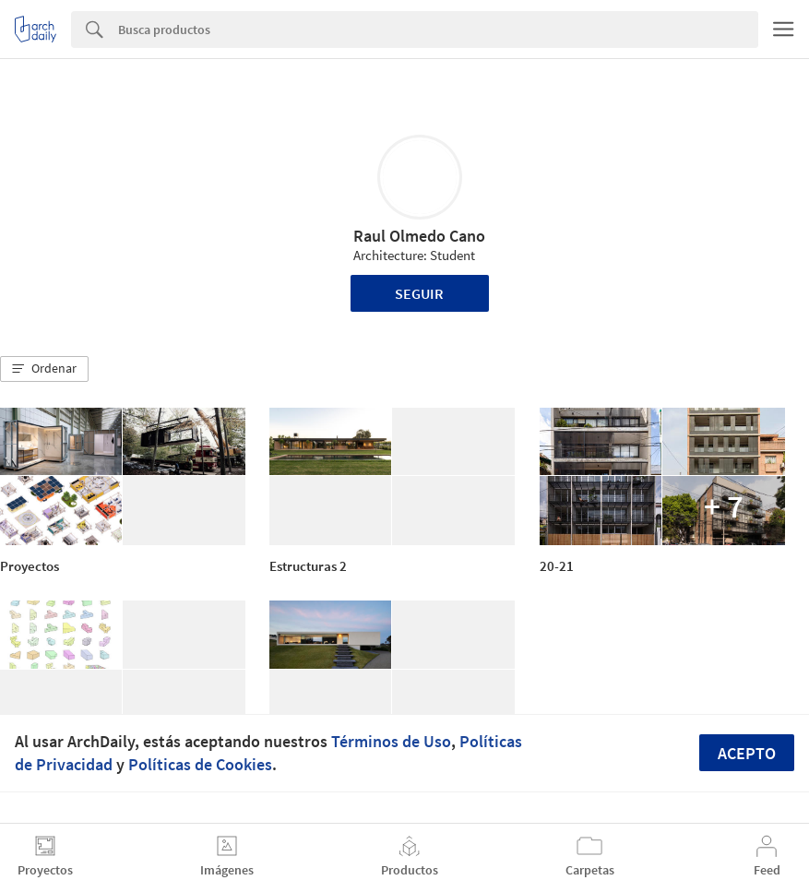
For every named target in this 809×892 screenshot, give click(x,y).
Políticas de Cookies (200, 764)
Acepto (747, 753)
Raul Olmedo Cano (419, 235)
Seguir (419, 293)
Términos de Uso (391, 741)
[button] (44, 369)
